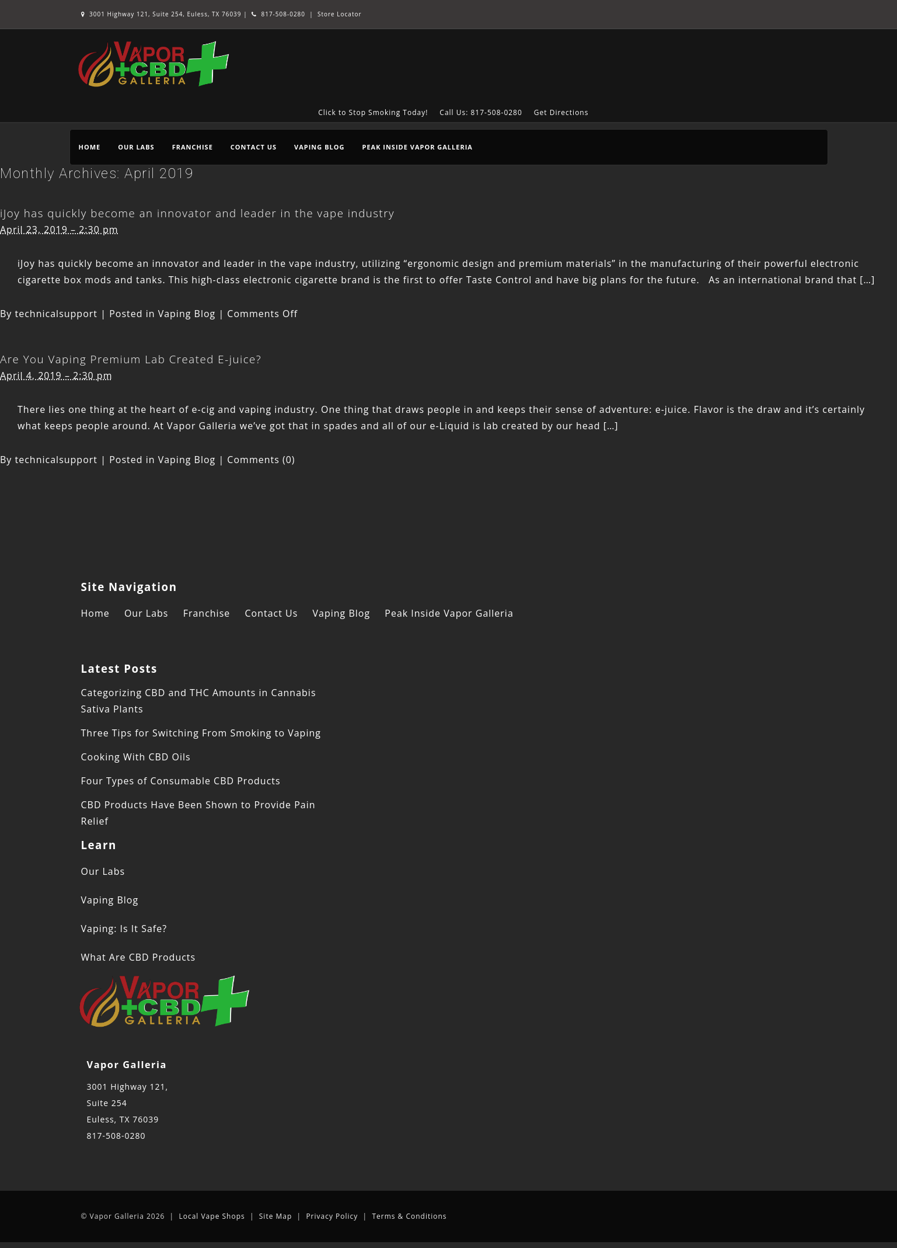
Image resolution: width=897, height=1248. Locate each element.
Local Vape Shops (212, 1216)
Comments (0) (261, 459)
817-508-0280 (278, 14)
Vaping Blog (319, 146)
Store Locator (339, 14)
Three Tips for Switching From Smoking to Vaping (201, 732)
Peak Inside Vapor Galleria (417, 146)
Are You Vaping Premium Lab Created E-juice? (130, 359)
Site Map (275, 1216)
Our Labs (136, 146)
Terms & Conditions (409, 1216)
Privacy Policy (332, 1216)
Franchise (192, 146)
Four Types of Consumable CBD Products (181, 780)
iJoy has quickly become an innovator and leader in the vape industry (197, 213)
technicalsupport (56, 313)
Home (90, 146)
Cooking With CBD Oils (136, 756)
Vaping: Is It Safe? (124, 928)
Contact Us (254, 146)
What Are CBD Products (138, 957)
